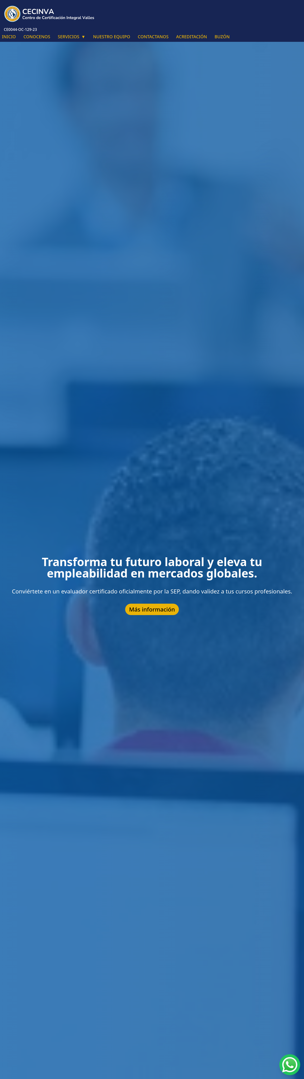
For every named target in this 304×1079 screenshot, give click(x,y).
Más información (152, 609)
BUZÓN (222, 36)
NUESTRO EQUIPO (111, 36)
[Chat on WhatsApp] (289, 1064)
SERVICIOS (71, 36)
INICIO (9, 36)
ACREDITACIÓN (191, 36)
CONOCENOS (37, 36)
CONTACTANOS (153, 36)
